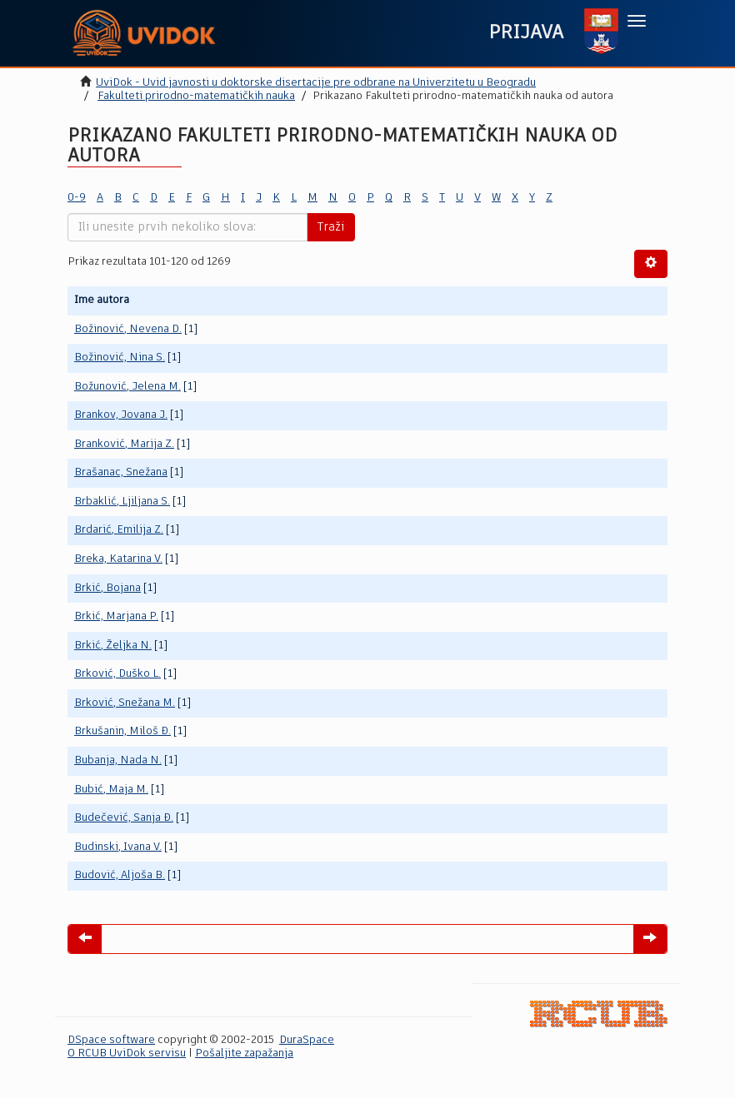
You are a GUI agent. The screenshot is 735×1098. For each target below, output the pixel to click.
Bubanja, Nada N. (118, 760)
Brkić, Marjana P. (116, 616)
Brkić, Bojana (107, 588)
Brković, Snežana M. (124, 703)
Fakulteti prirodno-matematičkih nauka (196, 96)
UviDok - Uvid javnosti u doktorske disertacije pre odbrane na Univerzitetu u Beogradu (316, 82)
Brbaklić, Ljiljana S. (122, 501)
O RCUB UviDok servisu (127, 1053)
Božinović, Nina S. (119, 357)
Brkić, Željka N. (113, 645)
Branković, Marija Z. (124, 444)
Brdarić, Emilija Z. (118, 529)
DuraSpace (306, 1040)
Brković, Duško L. (117, 673)
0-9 (77, 197)
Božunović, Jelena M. (127, 386)
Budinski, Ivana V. (118, 847)
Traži (331, 227)
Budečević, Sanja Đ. (123, 817)
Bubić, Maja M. (111, 789)
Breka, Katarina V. (118, 559)
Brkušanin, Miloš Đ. (122, 731)
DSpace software (111, 1040)
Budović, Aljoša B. (119, 875)
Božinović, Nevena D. (128, 329)
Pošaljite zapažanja (244, 1053)
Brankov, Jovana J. (121, 415)
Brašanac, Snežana (121, 472)
